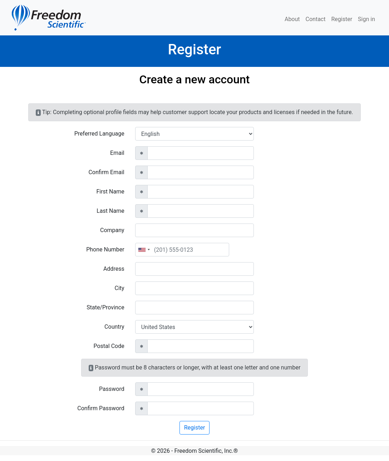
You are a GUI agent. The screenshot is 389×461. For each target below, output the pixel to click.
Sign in (366, 19)
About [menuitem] (292, 19)
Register (341, 19)
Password (111, 389)
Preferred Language (99, 133)
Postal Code (108, 346)
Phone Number (105, 249)
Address (113, 268)
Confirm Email (106, 172)
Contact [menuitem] (316, 19)
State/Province (105, 307)
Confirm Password (100, 408)
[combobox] (144, 249)
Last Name (110, 210)
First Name (110, 191)
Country (114, 326)
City (119, 288)
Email (117, 152)
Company (112, 230)
